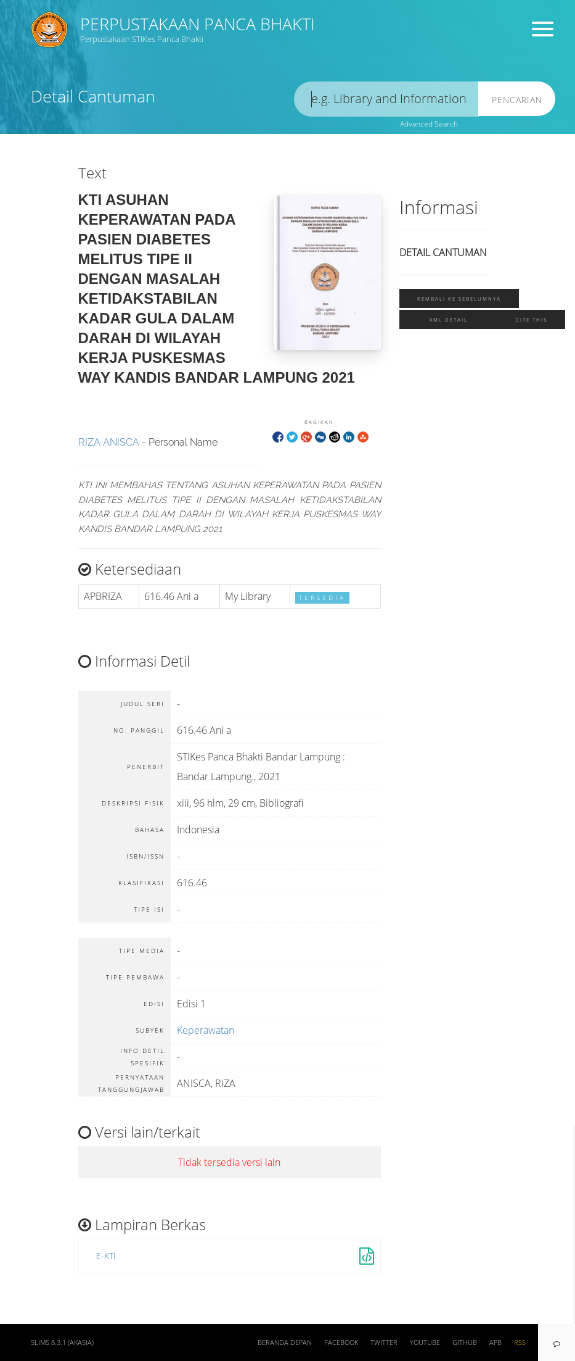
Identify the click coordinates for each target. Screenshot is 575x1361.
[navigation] (556, 1342)
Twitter (384, 1342)
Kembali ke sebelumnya (459, 298)
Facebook (341, 1342)
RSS (520, 1342)
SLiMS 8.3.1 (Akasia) (62, 1342)
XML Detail (449, 319)
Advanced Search (429, 124)
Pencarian (517, 100)
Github (464, 1342)
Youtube (425, 1342)
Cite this (531, 319)
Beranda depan (285, 1342)
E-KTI (106, 1256)
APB (495, 1342)
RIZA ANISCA (108, 442)
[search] (386, 99)
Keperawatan (205, 1030)
